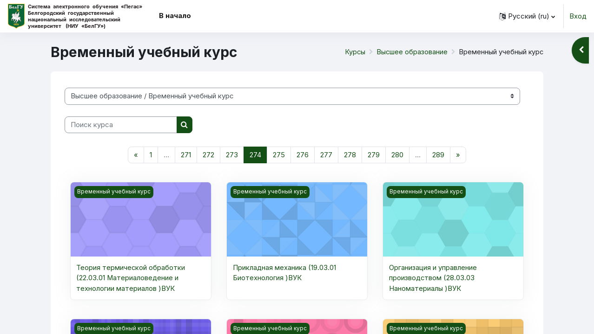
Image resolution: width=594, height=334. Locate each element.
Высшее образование (410, 51)
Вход (578, 16)
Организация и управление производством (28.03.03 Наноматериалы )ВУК (433, 278)
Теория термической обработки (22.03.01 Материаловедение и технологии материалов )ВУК (130, 278)
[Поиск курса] (121, 125)
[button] (527, 16)
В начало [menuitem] (175, 15)
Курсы (352, 51)
